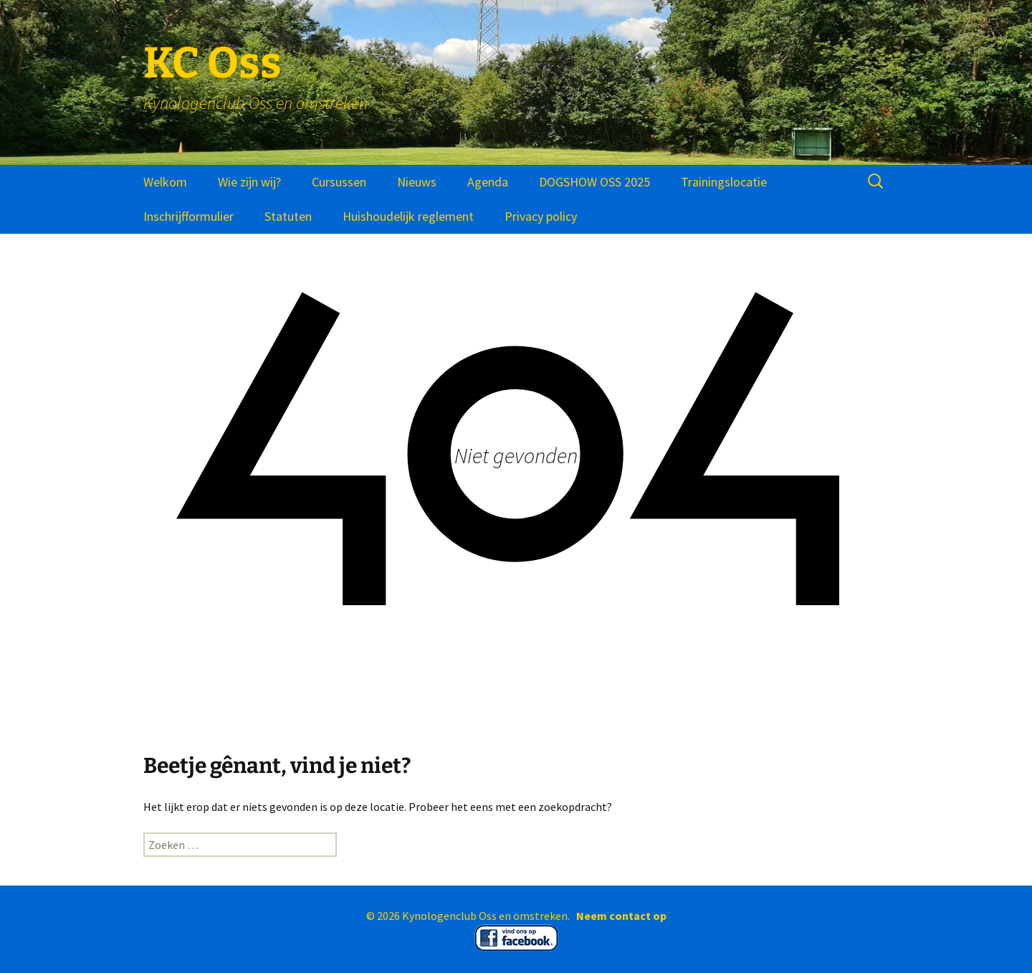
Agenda (487, 182)
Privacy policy (541, 216)
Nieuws (416, 182)
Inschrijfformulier (188, 216)
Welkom (165, 182)
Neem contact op (621, 915)
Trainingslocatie (724, 182)
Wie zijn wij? (249, 182)
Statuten (288, 216)
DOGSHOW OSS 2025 (594, 182)
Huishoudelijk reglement (408, 216)
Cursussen (339, 182)
